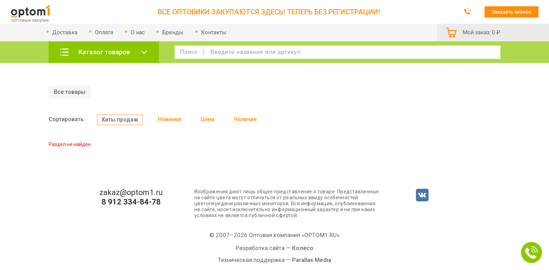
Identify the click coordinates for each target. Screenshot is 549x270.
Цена (207, 119)
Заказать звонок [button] (511, 12)
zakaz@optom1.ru (131, 192)
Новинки (169, 119)
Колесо (302, 247)
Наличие (245, 119)
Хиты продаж (120, 119)
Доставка (64, 32)
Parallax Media (311, 259)
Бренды (172, 32)
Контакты (214, 32)
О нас (138, 32)
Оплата (104, 32)
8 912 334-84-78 (131, 202)
